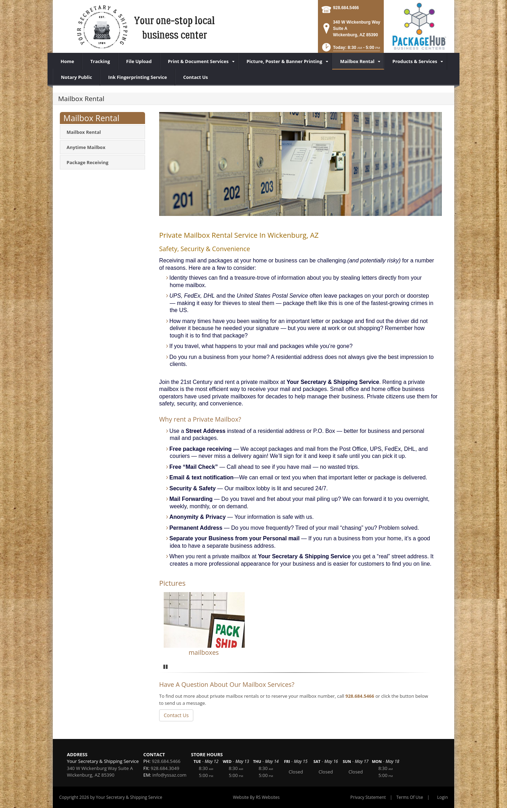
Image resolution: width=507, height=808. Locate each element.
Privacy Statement (368, 797)
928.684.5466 (346, 7)
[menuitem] (199, 61)
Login (442, 797)
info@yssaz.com (169, 775)
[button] (350, 49)
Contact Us (176, 715)
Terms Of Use (409, 797)
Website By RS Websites (256, 797)
